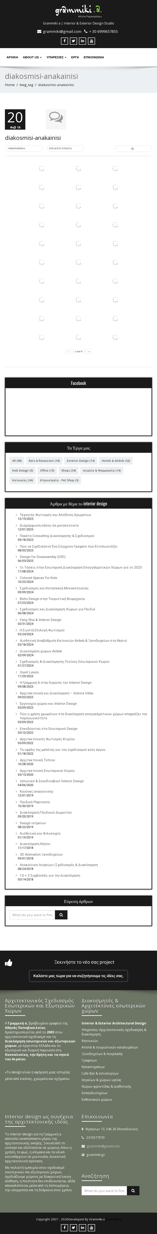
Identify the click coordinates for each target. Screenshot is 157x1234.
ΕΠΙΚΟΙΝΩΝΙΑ (94, 57)
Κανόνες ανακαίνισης (36, 791)
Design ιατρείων (33, 822)
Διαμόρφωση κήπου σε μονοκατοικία (49, 525)
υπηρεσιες (56, 57)
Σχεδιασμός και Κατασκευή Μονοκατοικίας (54, 588)
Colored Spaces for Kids (38, 577)
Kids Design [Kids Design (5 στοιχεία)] (22, 470)
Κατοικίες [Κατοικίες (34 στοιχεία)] (22, 480)
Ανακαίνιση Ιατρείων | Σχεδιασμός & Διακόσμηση (59, 864)
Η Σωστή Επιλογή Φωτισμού (42, 630)
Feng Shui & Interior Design (40, 619)
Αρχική (12, 57)
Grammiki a (113, 1219)
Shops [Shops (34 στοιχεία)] (68, 470)
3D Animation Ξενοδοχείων (41, 854)
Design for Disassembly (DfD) (43, 556)
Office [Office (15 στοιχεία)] (47, 470)
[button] (24, 148)
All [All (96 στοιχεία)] (17, 460)
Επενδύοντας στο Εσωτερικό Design (48, 728)
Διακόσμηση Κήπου (35, 843)
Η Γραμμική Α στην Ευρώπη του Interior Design (56, 682)
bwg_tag (26, 84)
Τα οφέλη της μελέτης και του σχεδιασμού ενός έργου (62, 749)
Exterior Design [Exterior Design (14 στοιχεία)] (81, 460)
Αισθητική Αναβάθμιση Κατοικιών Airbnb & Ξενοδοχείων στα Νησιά (73, 640)
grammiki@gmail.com (103, 1145)
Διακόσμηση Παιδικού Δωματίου (46, 812)
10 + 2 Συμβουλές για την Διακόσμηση (50, 875)
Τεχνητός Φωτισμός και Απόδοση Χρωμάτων (55, 514)
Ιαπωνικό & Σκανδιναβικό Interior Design (52, 781)
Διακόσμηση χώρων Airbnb (41, 651)
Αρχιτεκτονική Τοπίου (37, 760)
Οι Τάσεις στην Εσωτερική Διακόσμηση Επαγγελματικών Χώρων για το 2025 (81, 567)
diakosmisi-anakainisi (33, 137)
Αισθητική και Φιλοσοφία (40, 833)
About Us (32, 57)
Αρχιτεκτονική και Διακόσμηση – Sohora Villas (56, 692)
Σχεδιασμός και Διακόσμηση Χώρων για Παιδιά (57, 609)
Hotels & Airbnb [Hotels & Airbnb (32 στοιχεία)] (116, 460)
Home (10, 84)
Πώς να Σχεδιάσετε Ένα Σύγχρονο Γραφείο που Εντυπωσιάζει (69, 546)
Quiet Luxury (29, 672)
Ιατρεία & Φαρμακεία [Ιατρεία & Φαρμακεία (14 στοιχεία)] (102, 470)
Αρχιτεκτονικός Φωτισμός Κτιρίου (47, 739)
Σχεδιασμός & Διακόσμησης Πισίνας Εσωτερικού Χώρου (64, 661)
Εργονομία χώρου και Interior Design (48, 703)
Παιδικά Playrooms (35, 802)
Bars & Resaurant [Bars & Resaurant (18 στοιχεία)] (44, 460)
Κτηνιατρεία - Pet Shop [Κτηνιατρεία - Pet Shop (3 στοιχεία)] (59, 480)
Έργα (75, 57)
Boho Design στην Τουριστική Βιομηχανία (52, 598)
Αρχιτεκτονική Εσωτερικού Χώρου (47, 770)
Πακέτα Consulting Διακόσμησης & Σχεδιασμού (57, 535)
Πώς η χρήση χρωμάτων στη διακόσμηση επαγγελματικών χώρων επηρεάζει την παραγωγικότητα (83, 715)
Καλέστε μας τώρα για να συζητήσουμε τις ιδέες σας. (78, 975)
